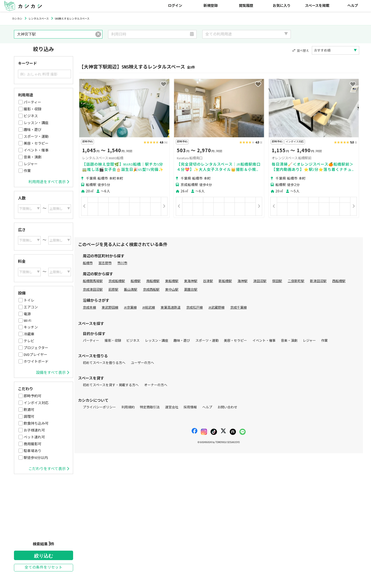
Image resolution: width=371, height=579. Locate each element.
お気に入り (282, 6)
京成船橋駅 (116, 281)
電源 (27, 314)
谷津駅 (208, 281)
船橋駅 (136, 281)
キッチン (31, 327)
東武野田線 (110, 307)
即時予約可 (32, 396)
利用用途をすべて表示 (48, 182)
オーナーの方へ (155, 385)
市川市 (122, 263)
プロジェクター (36, 348)
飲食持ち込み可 (36, 423)
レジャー (31, 164)
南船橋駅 (152, 281)
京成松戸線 (194, 307)
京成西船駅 (151, 289)
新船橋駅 (225, 281)
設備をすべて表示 (52, 373)
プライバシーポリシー (99, 407)
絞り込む (43, 555)
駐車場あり (32, 451)
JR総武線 (148, 307)
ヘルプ (352, 6)
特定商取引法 (150, 407)
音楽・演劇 (32, 157)
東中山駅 (171, 289)
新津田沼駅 (318, 281)
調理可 (29, 417)
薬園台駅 (190, 289)
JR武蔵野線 (216, 307)
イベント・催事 (36, 150)
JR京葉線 (130, 307)
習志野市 (105, 263)
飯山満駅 (130, 289)
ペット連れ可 (34, 437)
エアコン (31, 307)
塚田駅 (277, 281)
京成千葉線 (238, 307)
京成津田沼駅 (93, 289)
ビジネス (31, 116)
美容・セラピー (36, 143)
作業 (27, 171)
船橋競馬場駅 (93, 281)
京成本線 (89, 307)
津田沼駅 (259, 281)
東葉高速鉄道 (171, 307)
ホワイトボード (36, 361)
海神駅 (242, 281)
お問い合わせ (227, 407)
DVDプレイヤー (35, 355)
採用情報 (190, 407)
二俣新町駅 (296, 281)
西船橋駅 (338, 281)
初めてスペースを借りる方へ (104, 363)
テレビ (29, 341)
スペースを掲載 (317, 6)
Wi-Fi (27, 321)
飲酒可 (29, 410)
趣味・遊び (32, 130)
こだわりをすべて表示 (48, 469)
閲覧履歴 (246, 6)
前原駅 (113, 289)
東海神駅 (190, 281)
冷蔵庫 (29, 334)
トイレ (29, 300)
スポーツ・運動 (36, 136)
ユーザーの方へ (142, 363)
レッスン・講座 (36, 123)
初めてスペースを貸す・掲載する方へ (111, 385)
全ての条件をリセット (43, 568)
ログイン (175, 6)
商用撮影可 (32, 444)
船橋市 (88, 263)
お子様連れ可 (34, 430)
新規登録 (210, 6)
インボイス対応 (36, 403)
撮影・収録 (32, 109)
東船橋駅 (171, 281)
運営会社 (171, 407)
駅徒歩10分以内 (36, 458)
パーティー (32, 102)
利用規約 (128, 407)
